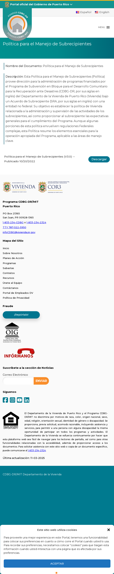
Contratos (9, 273)
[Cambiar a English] (102, 12)
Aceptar (57, 563)
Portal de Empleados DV (18, 292)
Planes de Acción (13, 258)
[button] (108, 530)
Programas (9, 263)
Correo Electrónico (15, 374)
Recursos (8, 277)
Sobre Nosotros (12, 253)
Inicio (6, 248)
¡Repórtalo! (21, 314)
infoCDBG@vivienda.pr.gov (19, 232)
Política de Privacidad (16, 297)
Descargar (99, 159)
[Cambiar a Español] (83, 12)
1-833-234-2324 (36, 222)
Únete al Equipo (12, 282)
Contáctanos (10, 287)
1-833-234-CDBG (13, 222)
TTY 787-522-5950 (14, 227)
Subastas (8, 268)
